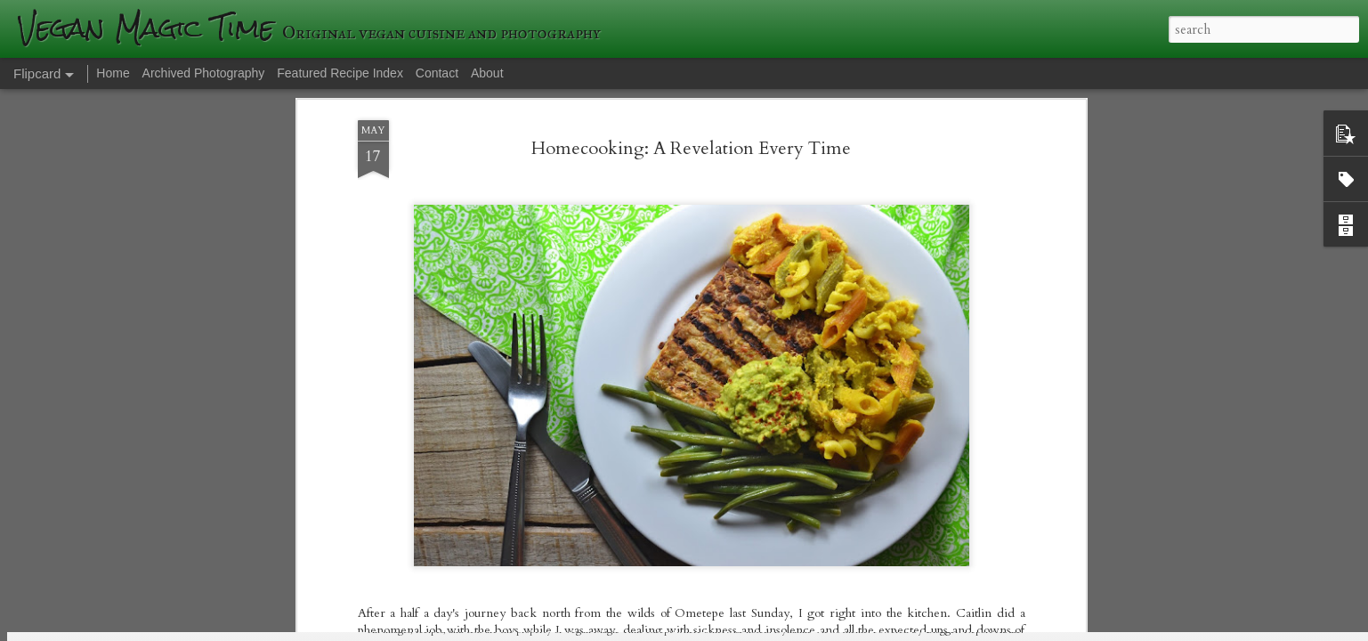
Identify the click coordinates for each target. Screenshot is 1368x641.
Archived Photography (203, 73)
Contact (437, 73)
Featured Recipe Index (340, 73)
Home (112, 73)
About (487, 73)
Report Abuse (992, 630)
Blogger (942, 630)
